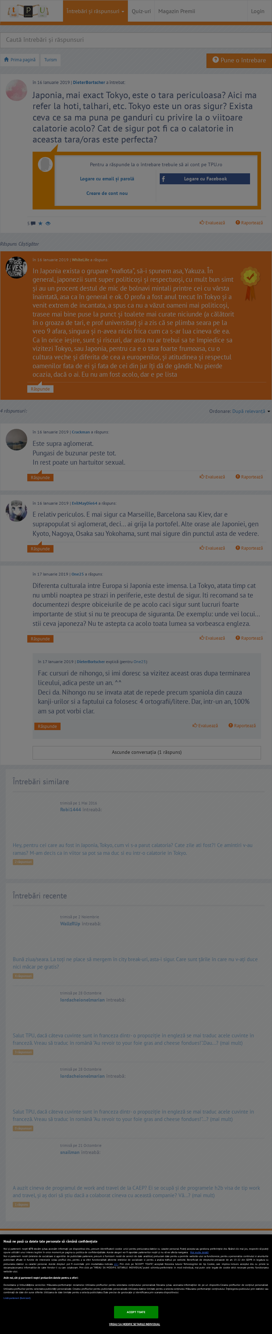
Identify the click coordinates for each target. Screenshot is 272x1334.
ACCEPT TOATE (136, 1312)
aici (116, 1264)
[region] (136, 1284)
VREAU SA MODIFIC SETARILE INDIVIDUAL (134, 1324)
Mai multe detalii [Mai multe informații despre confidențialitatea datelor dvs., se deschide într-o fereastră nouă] (199, 1252)
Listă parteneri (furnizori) (17, 1298)
